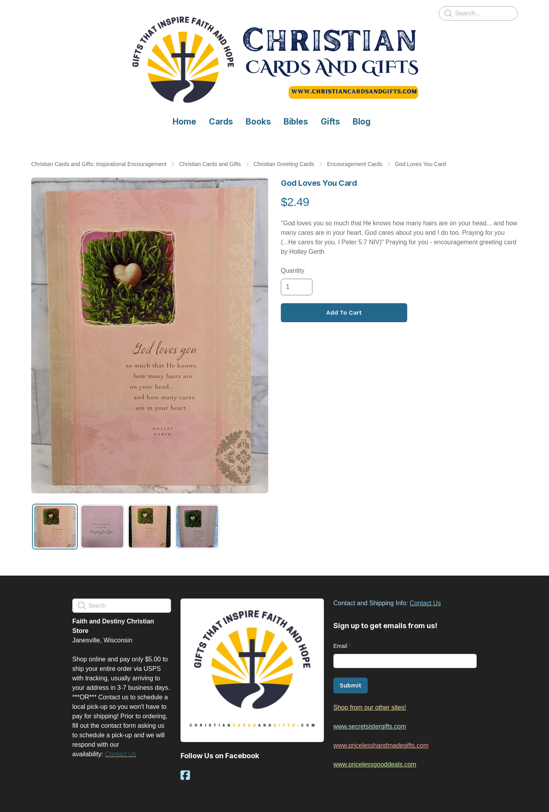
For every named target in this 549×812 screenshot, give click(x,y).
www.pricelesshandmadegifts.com (381, 745)
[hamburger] (37, 12)
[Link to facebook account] (185, 775)
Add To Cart (344, 312)
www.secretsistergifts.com (369, 726)
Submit (350, 685)
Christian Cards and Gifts (210, 164)
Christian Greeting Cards (284, 164)
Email (340, 646)
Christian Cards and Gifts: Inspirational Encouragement (98, 164)
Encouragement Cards (354, 164)
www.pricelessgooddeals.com (374, 764)
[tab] (55, 526)
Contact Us (120, 754)
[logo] (274, 57)
